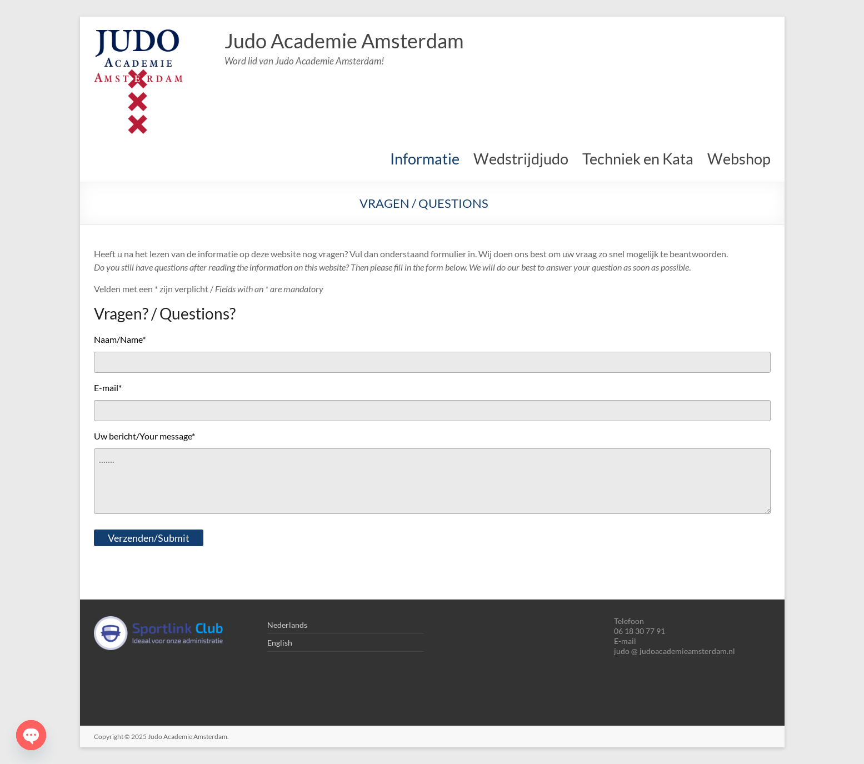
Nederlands (287, 625)
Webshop (739, 158)
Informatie (425, 158)
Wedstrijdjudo (520, 158)
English (279, 642)
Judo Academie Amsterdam (344, 40)
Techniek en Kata (637, 158)
